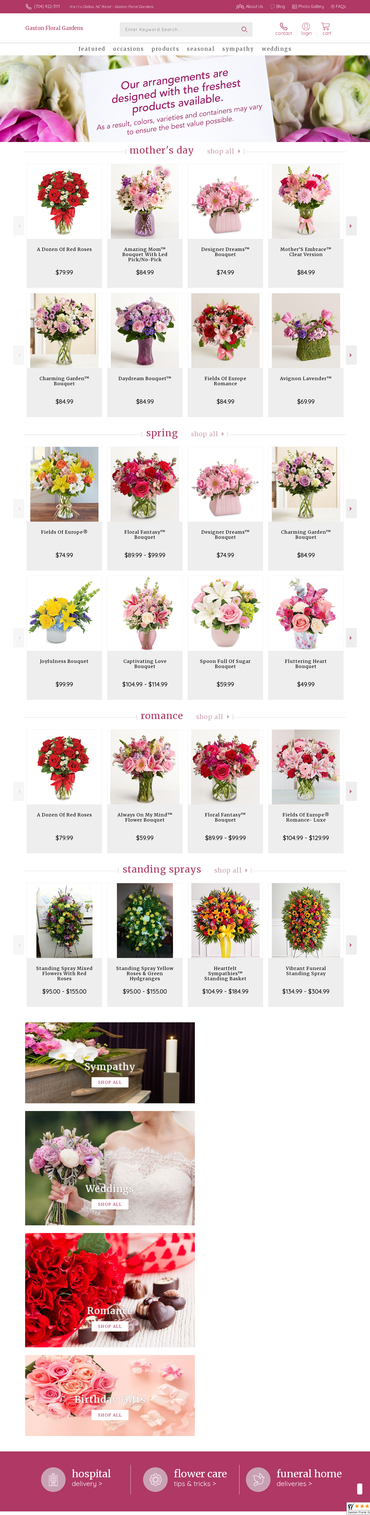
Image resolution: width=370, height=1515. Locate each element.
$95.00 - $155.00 (64, 991)
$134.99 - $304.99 (305, 991)
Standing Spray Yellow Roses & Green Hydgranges (145, 973)
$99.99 (64, 684)
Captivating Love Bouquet (145, 663)
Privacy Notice (306, 1509)
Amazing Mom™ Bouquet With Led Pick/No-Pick (145, 254)
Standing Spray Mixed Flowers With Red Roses (64, 973)
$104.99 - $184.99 (225, 991)
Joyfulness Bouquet (64, 661)
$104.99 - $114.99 (144, 684)
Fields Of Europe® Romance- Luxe (306, 817)
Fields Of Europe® (64, 532)
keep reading (129, 1331)
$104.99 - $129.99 (306, 838)
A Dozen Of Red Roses (64, 249)
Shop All (221, 151)
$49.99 (306, 684)
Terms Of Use (275, 1509)
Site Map (332, 1509)
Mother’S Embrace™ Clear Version (306, 251)
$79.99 (64, 272)
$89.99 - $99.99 (145, 555)
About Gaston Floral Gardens (56, 1311)
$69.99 (306, 401)
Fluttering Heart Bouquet (306, 663)
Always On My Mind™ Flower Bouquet (145, 817)
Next (351, 226)
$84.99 (145, 272)
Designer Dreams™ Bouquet (225, 251)
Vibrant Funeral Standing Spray (306, 970)
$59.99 (225, 684)
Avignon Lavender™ (306, 378)
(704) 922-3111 (47, 6)
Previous (18, 226)
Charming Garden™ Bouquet (64, 381)
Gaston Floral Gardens (54, 28)
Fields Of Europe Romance (225, 381)
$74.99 (225, 272)
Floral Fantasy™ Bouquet (144, 534)
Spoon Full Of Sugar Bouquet (225, 663)
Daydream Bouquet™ (145, 378)
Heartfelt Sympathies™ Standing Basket (225, 973)
